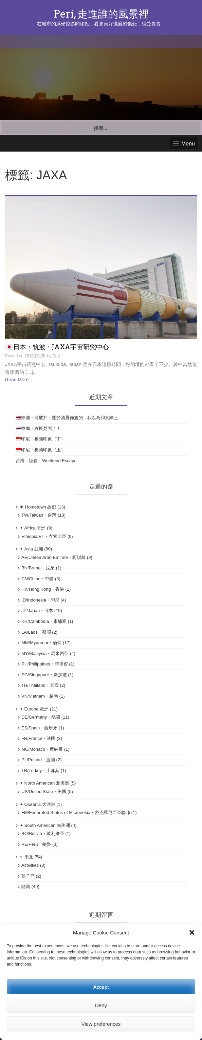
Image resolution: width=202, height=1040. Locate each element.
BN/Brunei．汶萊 (38, 567)
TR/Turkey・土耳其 (40, 770)
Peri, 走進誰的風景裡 (101, 14)
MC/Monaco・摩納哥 (42, 749)
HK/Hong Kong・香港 (42, 589)
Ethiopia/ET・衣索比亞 (43, 536)
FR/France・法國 (38, 738)
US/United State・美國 (43, 791)
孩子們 (28, 876)
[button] (191, 932)
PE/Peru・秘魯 (36, 844)
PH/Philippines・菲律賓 (44, 663)
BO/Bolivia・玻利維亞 (42, 833)
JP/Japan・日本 (37, 610)
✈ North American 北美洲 (44, 783)
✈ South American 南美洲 (44, 825)
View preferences (101, 1024)
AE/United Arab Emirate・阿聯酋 (53, 557)
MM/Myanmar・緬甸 (41, 642)
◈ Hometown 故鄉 (37, 507)
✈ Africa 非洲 (32, 527)
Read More (17, 379)
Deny (101, 1005)
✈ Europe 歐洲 (34, 708)
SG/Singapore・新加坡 (44, 674)
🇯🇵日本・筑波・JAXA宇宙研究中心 (57, 347)
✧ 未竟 (26, 856)
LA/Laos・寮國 (36, 632)
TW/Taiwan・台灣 (38, 515)
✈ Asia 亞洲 (31, 548)
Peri (56, 356)
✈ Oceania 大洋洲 (37, 804)
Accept (101, 987)
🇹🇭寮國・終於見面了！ (38, 428)
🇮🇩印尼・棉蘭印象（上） (40, 449)
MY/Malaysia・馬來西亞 (45, 653)
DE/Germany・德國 (40, 717)
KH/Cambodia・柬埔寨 (44, 621)
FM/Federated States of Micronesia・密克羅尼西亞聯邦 (75, 812)
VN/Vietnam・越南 (39, 696)
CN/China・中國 (37, 578)
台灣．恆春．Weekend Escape (46, 460)
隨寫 (25, 886)
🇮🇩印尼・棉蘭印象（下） (40, 439)
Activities (30, 865)
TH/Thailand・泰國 (40, 685)
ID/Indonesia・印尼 (40, 600)
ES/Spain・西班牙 (39, 727)
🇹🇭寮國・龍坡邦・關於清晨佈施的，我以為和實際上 (67, 417)
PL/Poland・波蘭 (38, 759)
